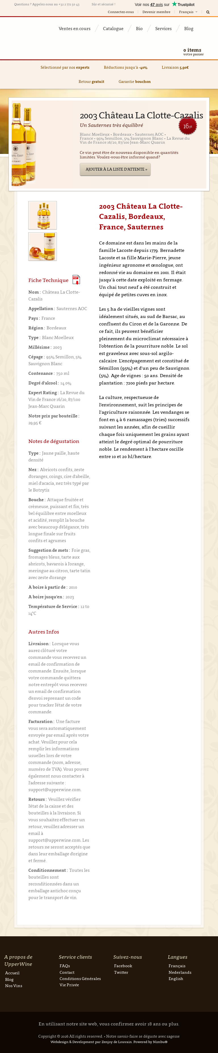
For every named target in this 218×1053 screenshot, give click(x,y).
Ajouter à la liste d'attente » (116, 169)
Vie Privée (69, 984)
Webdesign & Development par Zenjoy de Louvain (91, 1042)
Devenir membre (156, 12)
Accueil (12, 972)
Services (163, 28)
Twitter (121, 972)
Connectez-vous (121, 12)
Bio (139, 28)
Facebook (123, 965)
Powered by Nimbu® (150, 1042)
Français (188, 12)
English (176, 978)
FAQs (65, 965)
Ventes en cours (75, 28)
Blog (188, 28)
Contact (67, 972)
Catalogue (113, 28)
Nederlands (180, 972)
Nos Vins (13, 985)
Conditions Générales (80, 978)
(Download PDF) (76, 280)
